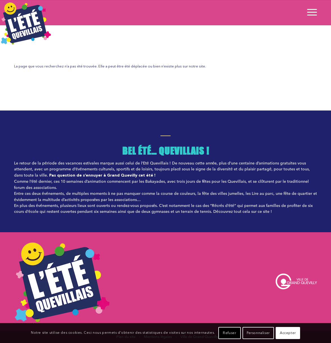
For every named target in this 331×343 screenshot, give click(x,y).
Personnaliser (258, 333)
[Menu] (310, 12)
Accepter (288, 333)
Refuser (229, 333)
